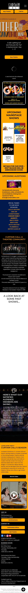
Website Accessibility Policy (20, 590)
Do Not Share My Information (13, 589)
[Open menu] (25, 6)
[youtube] (10, 536)
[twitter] (5, 536)
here (5, 540)
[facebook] (2, 536)
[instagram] (7, 536)
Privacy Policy (3, 589)
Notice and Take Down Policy (8, 590)
